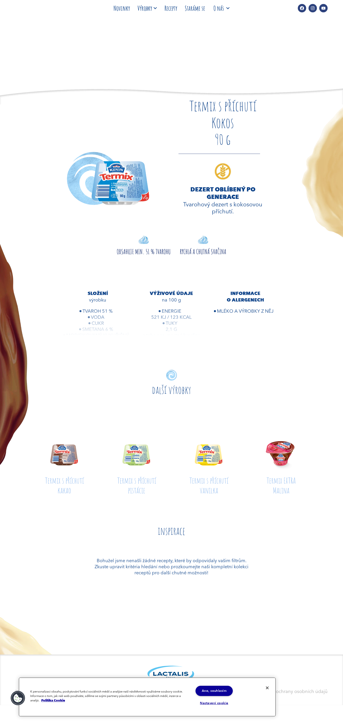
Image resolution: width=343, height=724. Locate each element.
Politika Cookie (53, 700)
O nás (221, 8)
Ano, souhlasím (214, 690)
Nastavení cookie (214, 703)
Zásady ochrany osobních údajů (294, 691)
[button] (17, 697)
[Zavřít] (266, 688)
